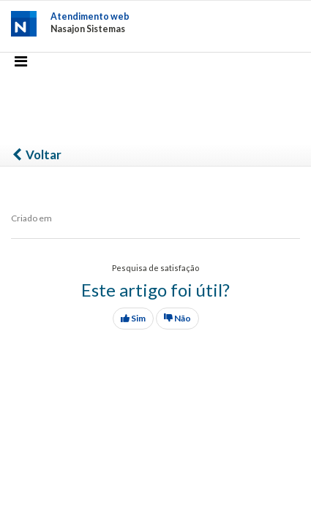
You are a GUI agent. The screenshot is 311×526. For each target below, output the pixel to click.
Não (177, 318)
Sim (133, 318)
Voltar (36, 154)
